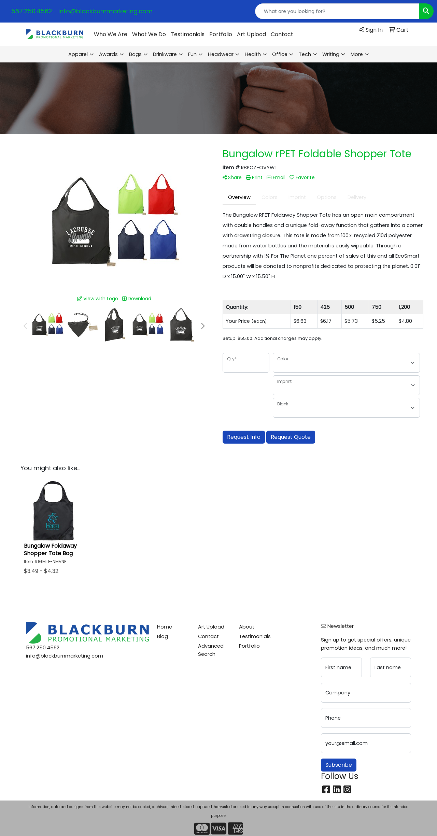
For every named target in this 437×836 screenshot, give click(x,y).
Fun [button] (192, 54)
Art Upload (251, 34)
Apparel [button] (78, 54)
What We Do (149, 34)
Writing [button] (330, 54)
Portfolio (220, 34)
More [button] (357, 54)
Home (164, 626)
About (246, 626)
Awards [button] (108, 54)
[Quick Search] (337, 11)
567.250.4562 (31, 11)
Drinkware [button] (165, 54)
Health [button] (253, 54)
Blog (162, 636)
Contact (282, 34)
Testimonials (188, 34)
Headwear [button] (221, 54)
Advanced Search (211, 650)
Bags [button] (135, 54)
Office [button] (279, 54)
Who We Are (110, 34)
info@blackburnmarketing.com (105, 11)
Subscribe (338, 765)
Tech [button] (305, 54)
